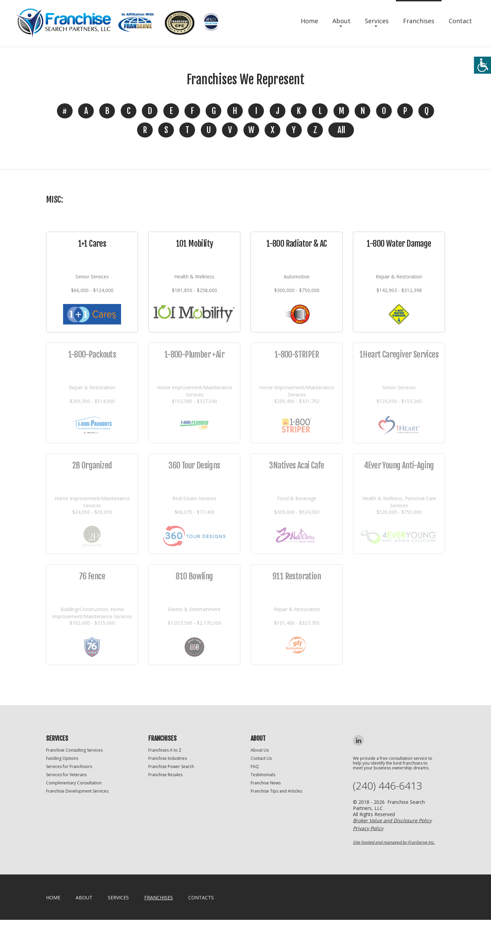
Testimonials (263, 775)
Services (377, 21)
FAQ (255, 766)
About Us (260, 750)
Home (309, 21)
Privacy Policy (368, 828)
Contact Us (261, 758)
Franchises (418, 21)
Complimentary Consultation (74, 783)
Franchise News (266, 783)
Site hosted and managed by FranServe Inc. (394, 842)
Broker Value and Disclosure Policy (392, 820)
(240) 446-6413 (387, 786)
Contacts (201, 897)
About (341, 21)
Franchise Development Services (77, 791)
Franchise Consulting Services (74, 750)
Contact (460, 21)
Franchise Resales (165, 775)
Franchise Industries (167, 758)
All (341, 130)
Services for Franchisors (69, 766)
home (53, 897)
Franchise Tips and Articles (276, 791)
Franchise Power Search (171, 766)
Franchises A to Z (164, 750)
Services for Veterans (66, 775)
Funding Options (62, 758)
